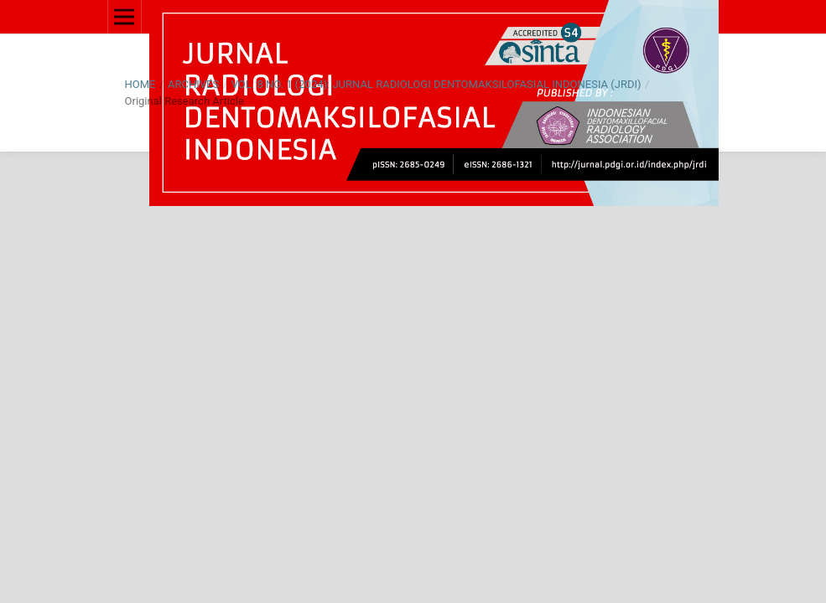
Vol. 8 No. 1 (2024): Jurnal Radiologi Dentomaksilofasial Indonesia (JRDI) (436, 84)
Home (140, 84)
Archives (193, 84)
